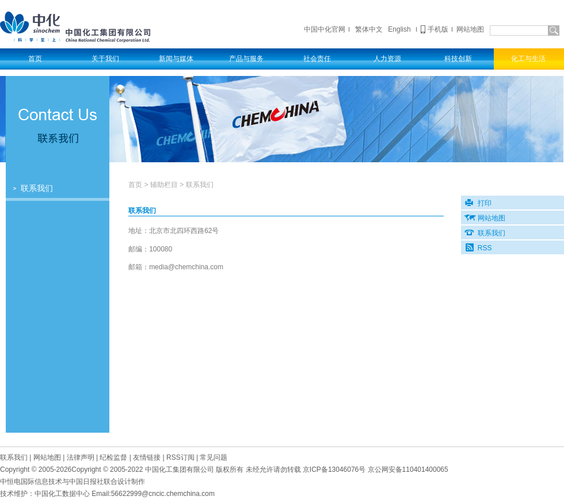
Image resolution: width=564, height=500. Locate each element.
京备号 (334, 469)
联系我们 (37, 188)
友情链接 (147, 457)
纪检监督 (113, 457)
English (399, 29)
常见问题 (213, 457)
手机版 (438, 29)
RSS (485, 248)
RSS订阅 (180, 457)
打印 (484, 203)
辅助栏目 (164, 185)
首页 (135, 185)
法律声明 (80, 457)
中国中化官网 (324, 29)
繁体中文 (369, 29)
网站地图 (470, 29)
